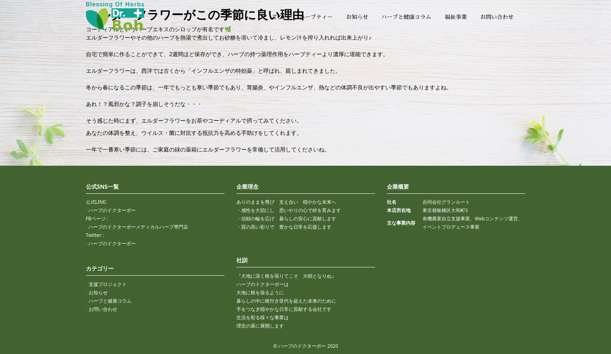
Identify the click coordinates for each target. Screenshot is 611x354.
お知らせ (357, 17)
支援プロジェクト (107, 284)
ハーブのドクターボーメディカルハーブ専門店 (138, 226)
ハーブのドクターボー (112, 210)
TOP (279, 17)
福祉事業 (456, 17)
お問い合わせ (496, 17)
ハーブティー (316, 17)
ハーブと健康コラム (406, 17)
